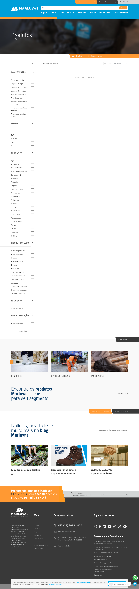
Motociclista (15, 214)
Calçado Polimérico (18, 294)
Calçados (44, 13)
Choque (14, 258)
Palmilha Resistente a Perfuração (19, 103)
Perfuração (15, 269)
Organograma (98, 575)
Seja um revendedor (121, 13)
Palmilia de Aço (16, 98)
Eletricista (14, 179)
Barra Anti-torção (17, 80)
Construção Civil (17, 175)
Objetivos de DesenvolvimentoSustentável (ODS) (103, 571)
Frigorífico (14, 186)
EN (124, 2)
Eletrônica (14, 182)
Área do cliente (38, 548)
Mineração (15, 207)
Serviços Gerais (16, 222)
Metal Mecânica (17, 308)
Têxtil (13, 146)
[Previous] (11, 362)
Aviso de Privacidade (100, 559)
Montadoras (15, 211)
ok (127, 494)
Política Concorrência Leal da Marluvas (106, 566)
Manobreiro (15, 196)
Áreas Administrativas (19, 171)
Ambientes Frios (17, 254)
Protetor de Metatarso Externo (19, 109)
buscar (123, 8)
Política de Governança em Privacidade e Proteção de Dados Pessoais (110, 548)
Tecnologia (70, 13)
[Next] (127, 362)
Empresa (36, 525)
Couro (13, 131)
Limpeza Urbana (17, 189)
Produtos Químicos (18, 276)
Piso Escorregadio (17, 272)
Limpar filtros (23, 331)
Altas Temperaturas (18, 251)
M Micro (14, 139)
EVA (12, 135)
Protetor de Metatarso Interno (19, 115)
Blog (62, 13)
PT (120, 2)
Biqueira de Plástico (18, 91)
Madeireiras (15, 193)
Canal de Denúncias (64, 546)
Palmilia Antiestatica (18, 94)
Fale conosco (82, 13)
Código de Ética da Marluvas (102, 556)
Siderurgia (15, 232)
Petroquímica (16, 218)
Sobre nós (54, 13)
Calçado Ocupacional (19, 286)
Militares (14, 204)
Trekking (14, 236)
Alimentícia (15, 164)
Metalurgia (15, 200)
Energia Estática (17, 261)
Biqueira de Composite (19, 87)
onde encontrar (82, 2)
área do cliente (103, 2)
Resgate (14, 225)
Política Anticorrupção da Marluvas (104, 563)
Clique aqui (19, 494)
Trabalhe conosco (105, 13)
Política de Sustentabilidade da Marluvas (106, 553)
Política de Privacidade (83, 582)
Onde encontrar (39, 538)
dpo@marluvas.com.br (55, 584)
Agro (12, 161)
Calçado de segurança (19, 290)
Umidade (14, 283)
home (13, 39)
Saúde (13, 229)
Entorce (14, 265)
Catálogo (93, 13)
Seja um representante (41, 545)
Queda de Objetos (17, 279)
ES (127, 2)
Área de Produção (17, 168)
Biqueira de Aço (17, 84)
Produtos (19, 39)
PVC (12, 142)
